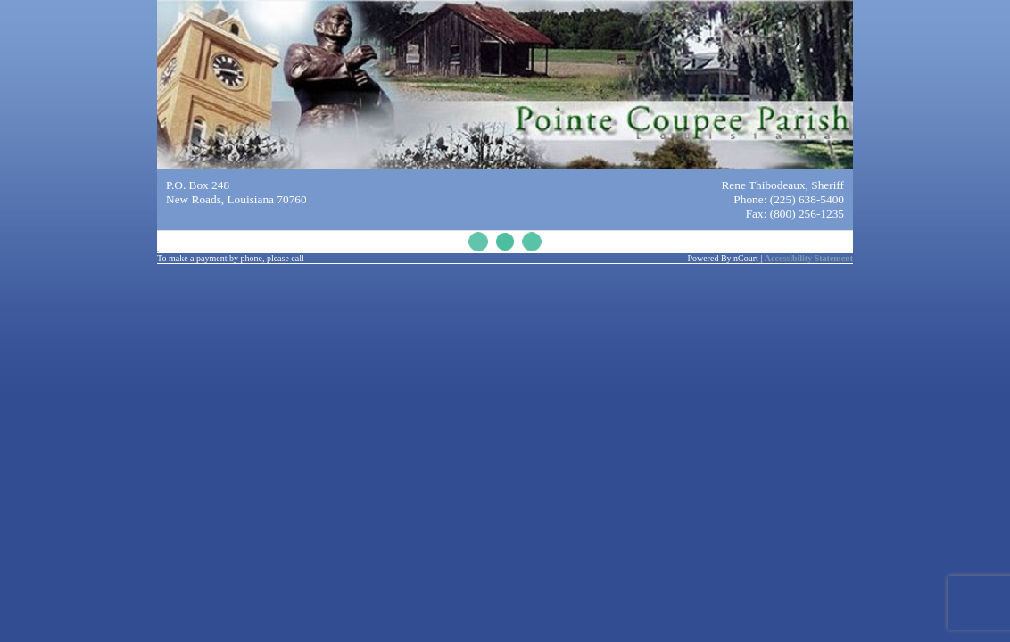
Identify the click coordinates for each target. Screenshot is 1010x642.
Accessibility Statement (809, 258)
